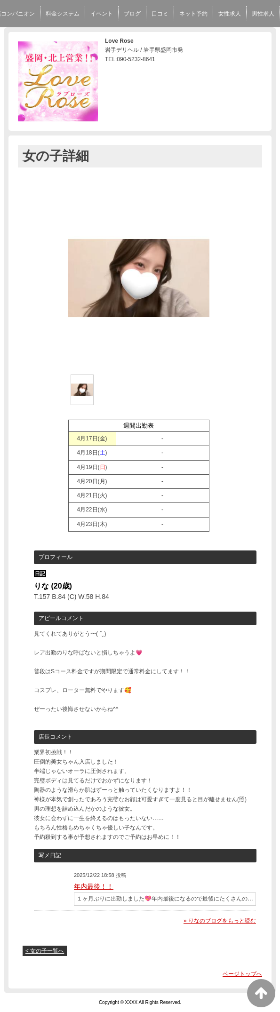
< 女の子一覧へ (44, 951)
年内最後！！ (93, 886)
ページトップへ (242, 974)
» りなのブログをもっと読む (220, 920)
